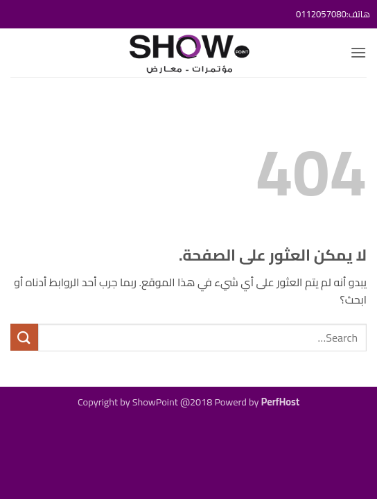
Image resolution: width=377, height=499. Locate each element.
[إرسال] (24, 337)
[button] (358, 52)
